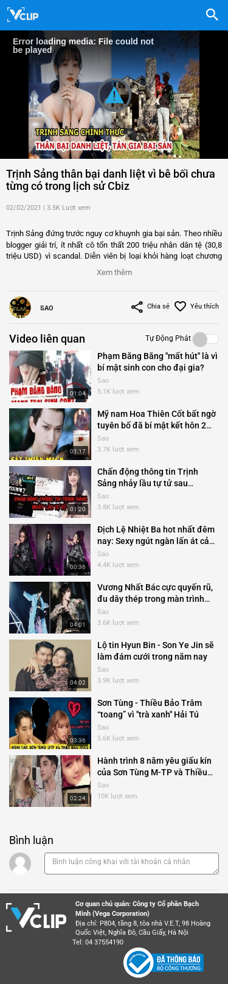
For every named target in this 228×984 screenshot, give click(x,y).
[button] (114, 270)
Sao (47, 308)
